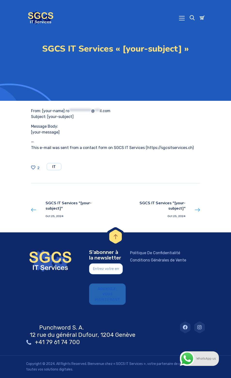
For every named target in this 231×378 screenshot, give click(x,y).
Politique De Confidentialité (155, 253)
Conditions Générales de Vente (158, 260)
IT (54, 167)
